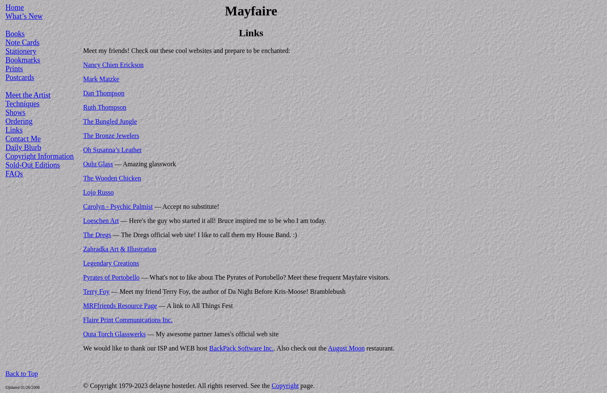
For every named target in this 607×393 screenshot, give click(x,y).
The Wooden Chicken (112, 178)
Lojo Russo (98, 192)
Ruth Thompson (104, 107)
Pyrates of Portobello (111, 277)
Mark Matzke (101, 79)
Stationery (20, 51)
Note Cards (22, 42)
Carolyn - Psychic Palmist (118, 206)
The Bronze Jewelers (111, 135)
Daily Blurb (23, 147)
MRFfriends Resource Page (120, 305)
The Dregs (97, 234)
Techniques (22, 104)
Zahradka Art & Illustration (120, 249)
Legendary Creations (111, 263)
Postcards (19, 77)
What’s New (24, 16)
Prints (14, 69)
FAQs (14, 174)
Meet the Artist (28, 95)
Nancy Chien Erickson (113, 64)
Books (15, 34)
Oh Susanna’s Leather (112, 149)
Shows (15, 112)
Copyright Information (39, 156)
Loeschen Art (101, 220)
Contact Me (23, 139)
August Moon (346, 348)
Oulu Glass (98, 164)
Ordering (19, 121)
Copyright (285, 385)
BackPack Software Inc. (241, 348)
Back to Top (21, 373)
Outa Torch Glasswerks (114, 334)
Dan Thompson (103, 93)
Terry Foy (96, 291)
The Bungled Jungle (110, 121)
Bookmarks (22, 60)
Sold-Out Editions (32, 165)
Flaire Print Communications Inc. (128, 319)
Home (14, 7)
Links (14, 130)
